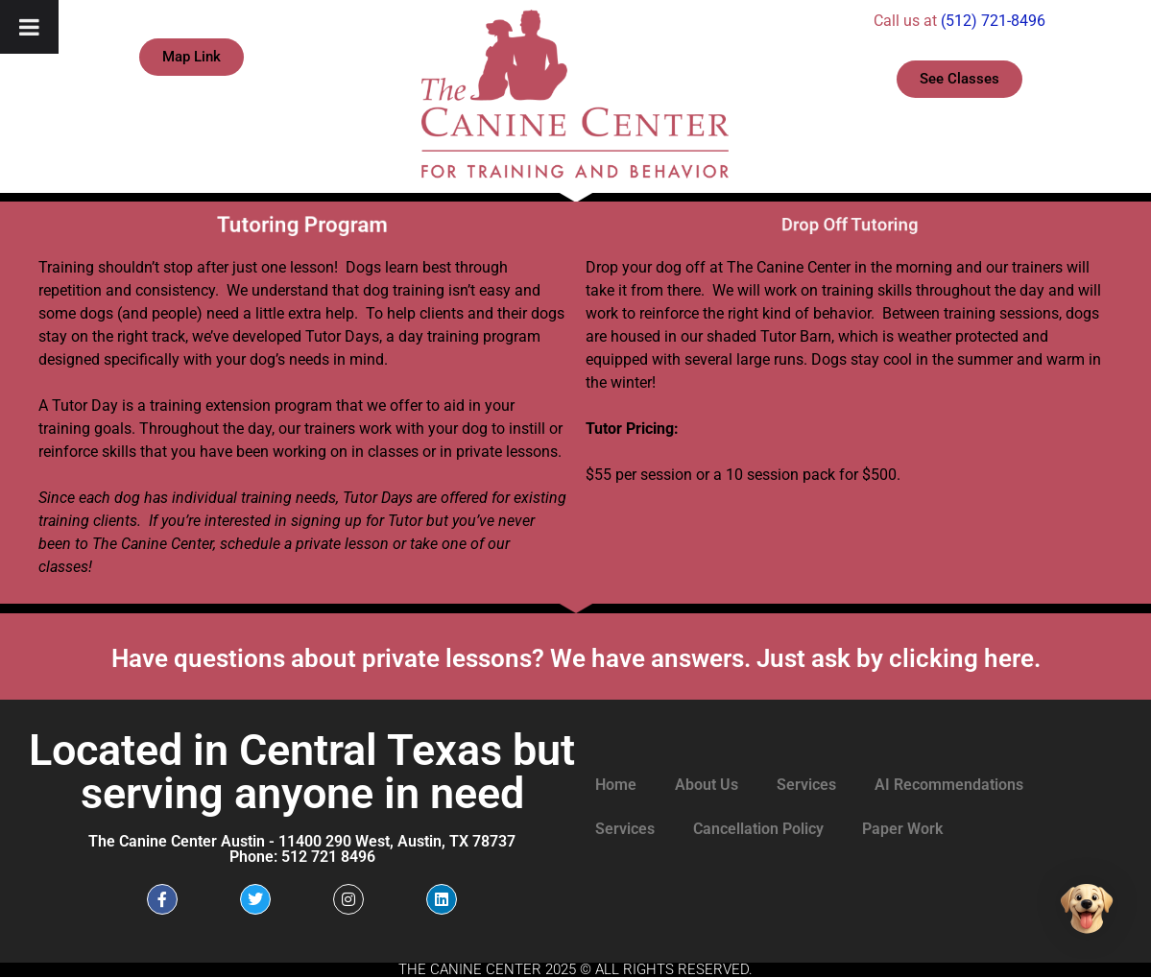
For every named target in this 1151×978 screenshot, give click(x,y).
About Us (706, 784)
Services (806, 784)
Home (615, 784)
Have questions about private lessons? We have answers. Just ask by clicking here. (576, 658)
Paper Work (902, 829)
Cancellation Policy (758, 829)
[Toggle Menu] (29, 27)
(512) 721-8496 (993, 21)
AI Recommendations (949, 784)
